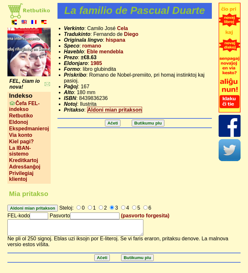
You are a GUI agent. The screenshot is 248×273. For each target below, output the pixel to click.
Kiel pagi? (21, 141)
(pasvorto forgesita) (145, 215)
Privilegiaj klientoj (21, 176)
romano (91, 46)
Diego (131, 34)
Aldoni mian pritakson (115, 110)
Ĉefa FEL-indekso (24, 106)
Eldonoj (18, 122)
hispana (115, 40)
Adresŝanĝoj (24, 166)
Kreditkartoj (23, 160)
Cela (122, 28)
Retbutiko (21, 115)
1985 (96, 63)
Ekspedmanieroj (29, 128)
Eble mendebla (105, 51)
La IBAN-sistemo (20, 151)
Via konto (20, 135)
